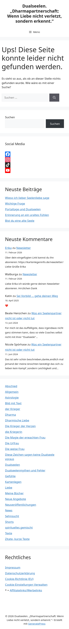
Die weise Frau (15, 449)
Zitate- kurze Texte (17, 539)
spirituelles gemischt (19, 527)
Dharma (10, 415)
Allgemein (11, 392)
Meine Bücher (14, 493)
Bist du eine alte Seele (19, 221)
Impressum (12, 567)
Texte (8, 533)
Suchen (10, 117)
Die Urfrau (12, 443)
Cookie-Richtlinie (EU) (19, 579)
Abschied (11, 386)
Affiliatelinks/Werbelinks (26, 590)
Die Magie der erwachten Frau (25, 437)
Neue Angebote (15, 499)
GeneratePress (36, 623)
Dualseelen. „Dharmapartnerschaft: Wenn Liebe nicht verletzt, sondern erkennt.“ (34, 13)
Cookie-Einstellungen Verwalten (26, 585)
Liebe (8, 487)
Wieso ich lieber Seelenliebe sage (27, 198)
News (8, 510)
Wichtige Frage (15, 203)
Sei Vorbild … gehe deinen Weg (37, 296)
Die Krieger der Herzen (20, 426)
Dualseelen (12, 465)
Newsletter (23, 248)
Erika (8, 248)
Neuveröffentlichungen (20, 505)
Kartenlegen (13, 482)
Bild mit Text (13, 403)
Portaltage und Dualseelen (23, 209)
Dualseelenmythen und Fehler (25, 470)
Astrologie (12, 397)
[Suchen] (54, 98)
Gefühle (10, 476)
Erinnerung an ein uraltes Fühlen (27, 215)
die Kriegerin (13, 432)
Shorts (9, 522)
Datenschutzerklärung (20, 573)
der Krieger (12, 409)
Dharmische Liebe (17, 420)
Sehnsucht (12, 516)
